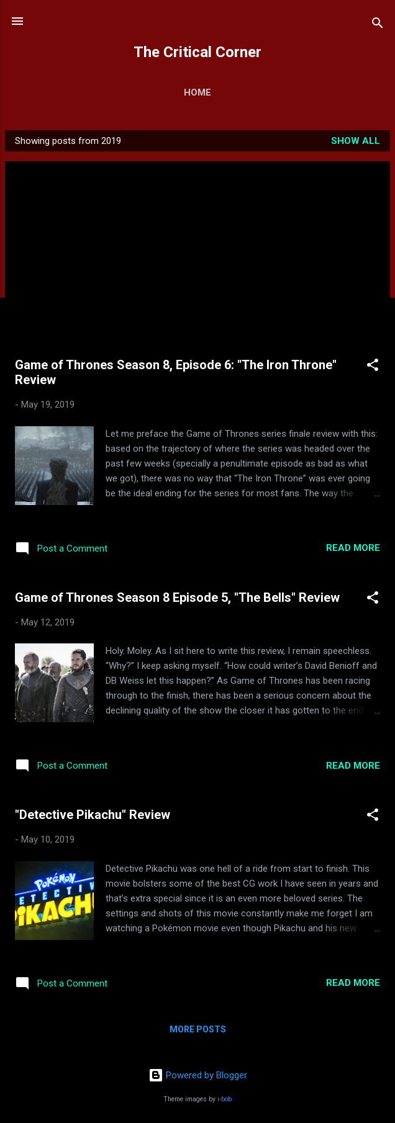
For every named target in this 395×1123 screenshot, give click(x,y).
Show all (355, 140)
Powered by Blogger (197, 1075)
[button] (372, 367)
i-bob (224, 1099)
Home (197, 92)
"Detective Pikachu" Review (92, 814)
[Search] (377, 25)
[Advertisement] (197, 264)
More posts (198, 1029)
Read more (353, 547)
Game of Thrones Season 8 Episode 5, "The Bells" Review (177, 597)
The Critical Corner (197, 52)
